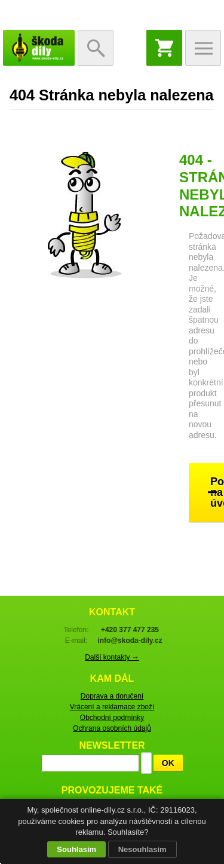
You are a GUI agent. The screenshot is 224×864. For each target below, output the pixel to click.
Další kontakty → (112, 657)
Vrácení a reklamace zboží (112, 707)
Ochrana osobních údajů (112, 728)
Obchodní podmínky (112, 717)
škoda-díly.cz (39, 48)
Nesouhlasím (142, 849)
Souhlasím (76, 849)
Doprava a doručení (112, 696)
